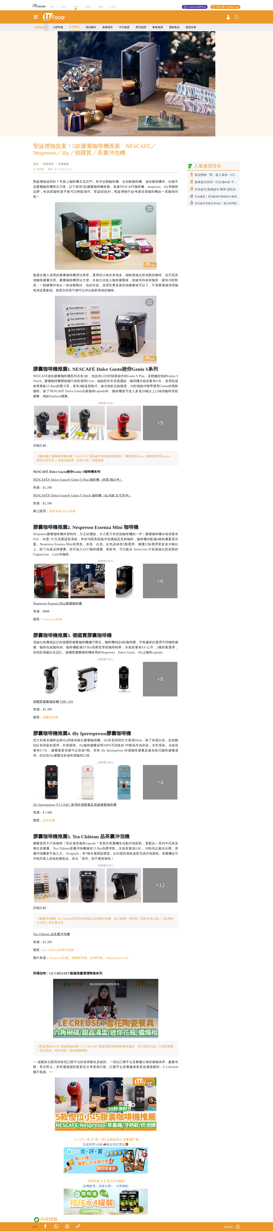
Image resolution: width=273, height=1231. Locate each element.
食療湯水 (107, 27)
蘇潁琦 (40, 169)
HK (52, 6)
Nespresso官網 (53, 619)
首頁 (35, 164)
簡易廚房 (40, 27)
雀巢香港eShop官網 (63, 511)
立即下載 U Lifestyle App (227, 7)
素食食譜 (157, 27)
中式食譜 (124, 27)
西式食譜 (141, 27)
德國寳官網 (51, 717)
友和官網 (49, 820)
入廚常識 (57, 27)
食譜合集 (191, 27)
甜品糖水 (91, 27)
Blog (100, 6)
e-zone (113, 6)
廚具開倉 (74, 26)
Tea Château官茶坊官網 (59, 950)
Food (75, 6)
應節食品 (174, 27)
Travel (63, 6)
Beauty (88, 6)
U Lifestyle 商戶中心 (196, 7)
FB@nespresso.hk (120, 958)
